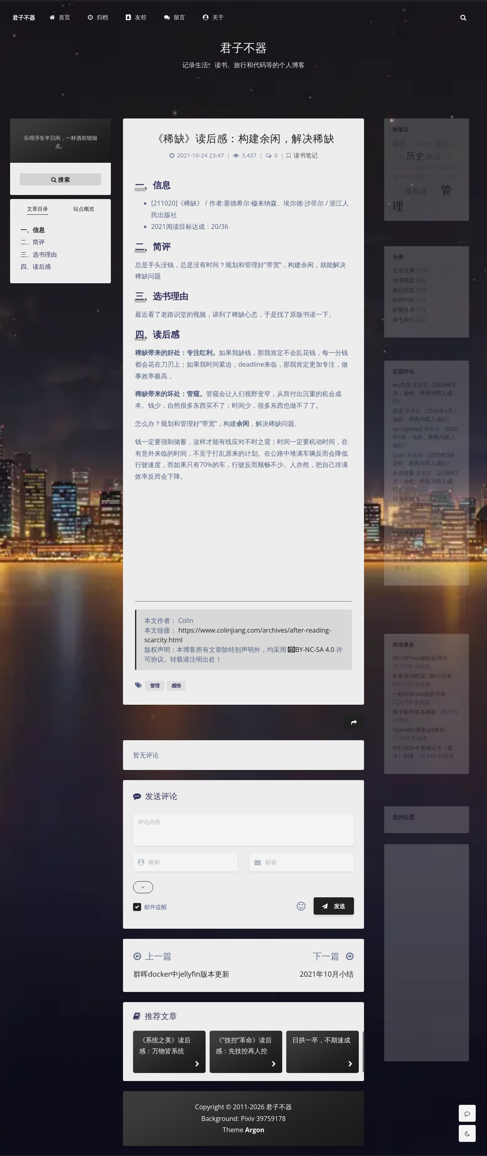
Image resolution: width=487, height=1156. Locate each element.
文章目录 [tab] (37, 208)
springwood (404, 441)
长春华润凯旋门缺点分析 (421, 683)
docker (396, 176)
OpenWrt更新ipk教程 (417, 747)
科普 (426, 148)
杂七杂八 (399, 333)
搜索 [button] (60, 179)
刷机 (394, 148)
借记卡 (437, 188)
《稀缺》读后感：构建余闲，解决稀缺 (244, 138)
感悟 (176, 685)
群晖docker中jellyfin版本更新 (181, 974)
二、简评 (33, 242)
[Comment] (467, 1113)
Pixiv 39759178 (263, 1118)
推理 (460, 149)
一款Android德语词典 (417, 705)
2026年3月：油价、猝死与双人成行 (423, 399)
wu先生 (397, 389)
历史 (413, 162)
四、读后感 (36, 266)
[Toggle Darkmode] (467, 1133)
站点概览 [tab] (83, 208)
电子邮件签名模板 (412, 726)
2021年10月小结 (327, 974)
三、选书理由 (39, 254)
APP (410, 149)
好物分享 (399, 321)
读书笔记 (399, 286)
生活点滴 (399, 274)
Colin (394, 472)
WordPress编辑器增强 (418, 662)
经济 (443, 148)
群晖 (447, 176)
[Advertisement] (426, 973)
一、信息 (33, 230)
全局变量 (399, 494)
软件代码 (399, 309)
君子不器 (23, 17)
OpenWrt (423, 176)
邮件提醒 (155, 907)
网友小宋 (399, 525)
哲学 (435, 205)
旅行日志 (399, 298)
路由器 (414, 204)
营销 (450, 164)
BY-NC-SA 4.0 (311, 649)
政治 (434, 163)
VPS (402, 187)
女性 (393, 164)
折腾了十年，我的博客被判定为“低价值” (426, 535)
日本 (418, 187)
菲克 (392, 420)
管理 (155, 685)
